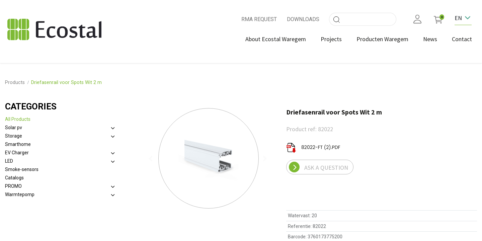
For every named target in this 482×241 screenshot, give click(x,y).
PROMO (13, 182)
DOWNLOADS (303, 19)
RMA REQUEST (259, 19)
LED (9, 157)
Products (15, 79)
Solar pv (13, 124)
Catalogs (14, 174)
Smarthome (18, 140)
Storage (13, 132)
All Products (17, 115)
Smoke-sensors (21, 165)
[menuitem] (273, 39)
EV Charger (17, 149)
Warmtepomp (19, 190)
